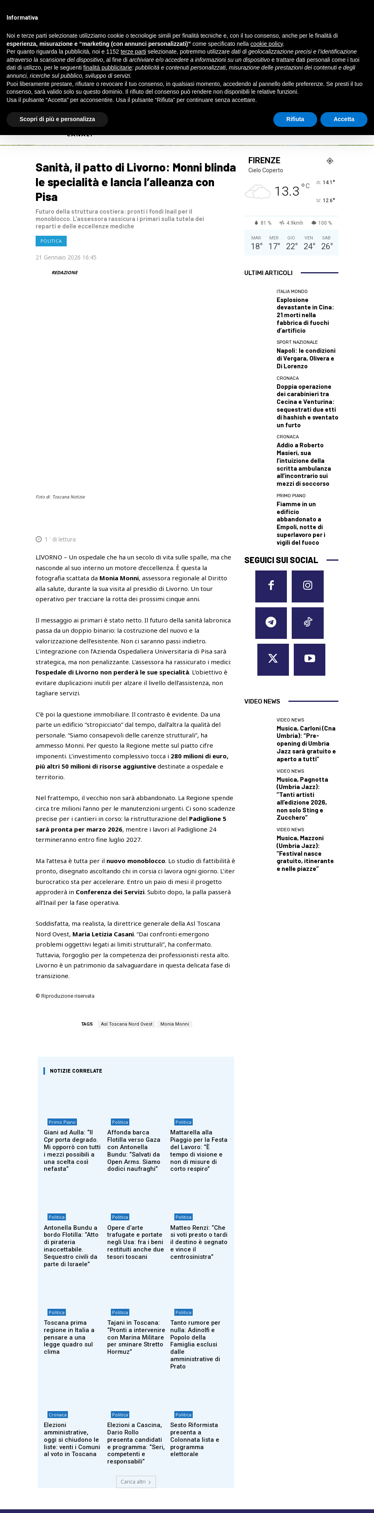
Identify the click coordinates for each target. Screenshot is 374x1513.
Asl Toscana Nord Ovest (126, 910)
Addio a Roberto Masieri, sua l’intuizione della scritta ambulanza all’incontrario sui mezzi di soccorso (306, 417)
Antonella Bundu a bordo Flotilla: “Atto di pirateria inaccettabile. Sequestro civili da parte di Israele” (71, 1119)
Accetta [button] (343, 119)
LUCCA (202, 1417)
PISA (277, 1387)
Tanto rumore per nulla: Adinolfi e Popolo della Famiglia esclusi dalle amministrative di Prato (198, 1201)
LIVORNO (206, 1407)
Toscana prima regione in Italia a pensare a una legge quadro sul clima (72, 1198)
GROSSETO (209, 1397)
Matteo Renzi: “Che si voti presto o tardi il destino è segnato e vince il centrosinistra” (197, 1116)
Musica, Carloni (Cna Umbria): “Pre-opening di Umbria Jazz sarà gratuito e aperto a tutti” (306, 604)
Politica (51, 241)
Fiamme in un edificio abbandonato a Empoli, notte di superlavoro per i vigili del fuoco (305, 455)
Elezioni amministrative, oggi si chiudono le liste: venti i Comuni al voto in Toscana (72, 1287)
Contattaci (258, 1461)
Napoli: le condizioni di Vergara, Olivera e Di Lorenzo (301, 341)
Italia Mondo (292, 291)
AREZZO (204, 1377)
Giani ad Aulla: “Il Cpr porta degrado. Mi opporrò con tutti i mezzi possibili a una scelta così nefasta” (69, 1033)
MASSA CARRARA (295, 1377)
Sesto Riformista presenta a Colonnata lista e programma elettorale (196, 1287)
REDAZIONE (64, 272)
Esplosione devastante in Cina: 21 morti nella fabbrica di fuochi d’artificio (305, 307)
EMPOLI (204, 1387)
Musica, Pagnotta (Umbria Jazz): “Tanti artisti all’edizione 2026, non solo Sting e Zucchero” (306, 638)
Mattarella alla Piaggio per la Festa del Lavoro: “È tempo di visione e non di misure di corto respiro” (198, 1033)
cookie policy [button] (266, 44)
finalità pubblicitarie (107, 67)
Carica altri (136, 1322)
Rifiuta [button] (295, 119)
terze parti (133, 51)
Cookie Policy (52, 1444)
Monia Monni (174, 910)
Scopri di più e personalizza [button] (57, 119)
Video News (290, 588)
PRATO (281, 1407)
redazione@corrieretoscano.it (70, 1430)
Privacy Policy (88, 1444)
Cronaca (54, 1269)
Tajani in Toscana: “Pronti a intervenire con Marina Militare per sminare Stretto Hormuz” (135, 1204)
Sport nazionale (297, 328)
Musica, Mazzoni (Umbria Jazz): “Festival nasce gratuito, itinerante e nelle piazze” (306, 672)
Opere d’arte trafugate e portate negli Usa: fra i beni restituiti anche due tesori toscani (136, 1116)
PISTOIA (283, 1397)
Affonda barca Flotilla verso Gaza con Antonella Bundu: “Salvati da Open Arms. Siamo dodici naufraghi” (136, 1033)
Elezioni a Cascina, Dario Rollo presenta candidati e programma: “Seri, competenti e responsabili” (136, 1290)
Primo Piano (58, 1012)
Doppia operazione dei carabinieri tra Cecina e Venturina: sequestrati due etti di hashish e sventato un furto (307, 378)
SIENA (279, 1417)
